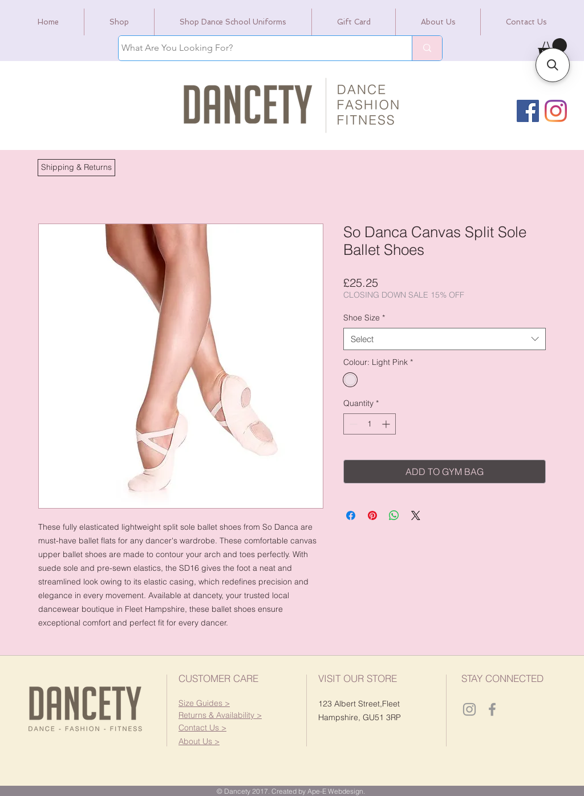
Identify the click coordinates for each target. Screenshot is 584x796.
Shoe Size (364, 317)
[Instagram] (556, 111)
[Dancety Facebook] (492, 709)
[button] (76, 167)
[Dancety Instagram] (469, 709)
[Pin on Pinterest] (372, 515)
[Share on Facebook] (351, 515)
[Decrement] (352, 424)
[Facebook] (528, 111)
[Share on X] (416, 515)
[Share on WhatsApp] (394, 515)
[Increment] (387, 424)
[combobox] (444, 339)
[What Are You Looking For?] (254, 48)
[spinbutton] (369, 424)
